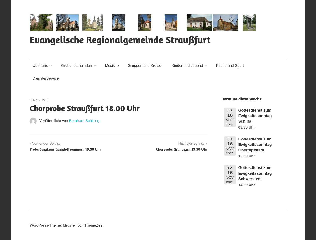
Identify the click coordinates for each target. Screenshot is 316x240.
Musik (112, 66)
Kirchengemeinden (78, 66)
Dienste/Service (46, 78)
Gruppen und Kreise (144, 66)
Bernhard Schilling (84, 121)
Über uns (42, 66)
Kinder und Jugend (189, 66)
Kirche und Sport (230, 66)
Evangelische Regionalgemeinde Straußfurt (120, 39)
